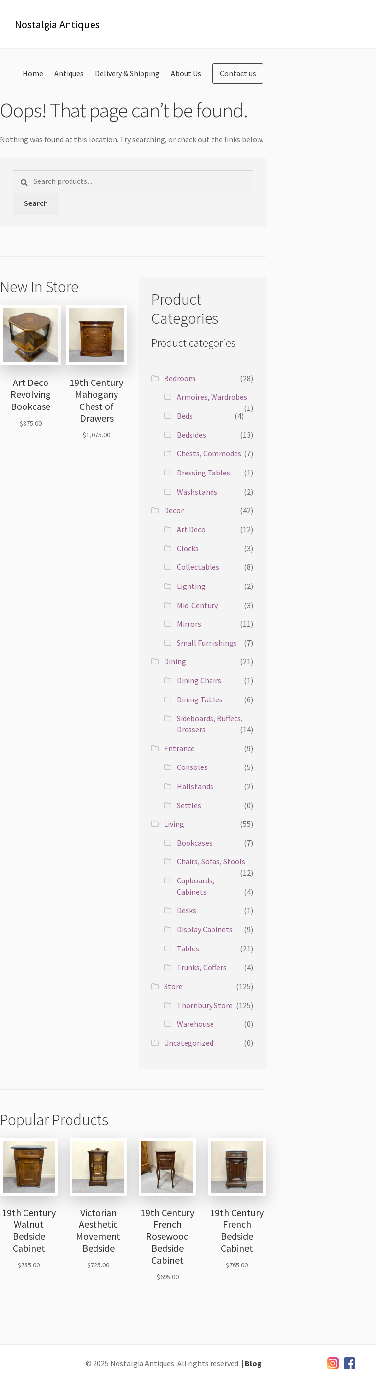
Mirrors (189, 624)
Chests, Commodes (209, 453)
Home (33, 73)
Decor (174, 510)
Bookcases (194, 843)
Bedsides (191, 435)
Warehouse (195, 1024)
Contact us (238, 73)
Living (174, 824)
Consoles (192, 767)
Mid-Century (197, 605)
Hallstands (195, 786)
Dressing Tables (203, 472)
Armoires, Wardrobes (212, 397)
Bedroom (179, 378)
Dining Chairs (199, 680)
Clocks (188, 548)
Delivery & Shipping (127, 73)
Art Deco (191, 529)
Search (36, 203)
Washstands (197, 491)
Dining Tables (200, 699)
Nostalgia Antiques (57, 24)
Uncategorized (188, 1043)
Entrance (179, 748)
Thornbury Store (205, 1005)
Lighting (191, 586)
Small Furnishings (207, 643)
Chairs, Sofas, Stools (211, 861)
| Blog (251, 1363)
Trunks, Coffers (202, 967)
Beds (185, 416)
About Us (186, 73)
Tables (188, 948)
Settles (189, 805)
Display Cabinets (205, 929)
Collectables (198, 567)
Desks (186, 910)
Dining (175, 661)
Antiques (69, 73)
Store (173, 986)
